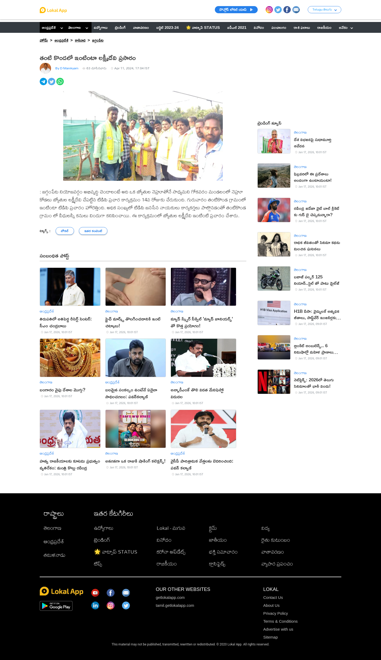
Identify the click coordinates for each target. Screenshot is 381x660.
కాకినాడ (80, 40)
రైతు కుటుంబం (275, 540)
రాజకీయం (167, 563)
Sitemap (270, 637)
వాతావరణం (272, 551)
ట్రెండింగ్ (102, 540)
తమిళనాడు (54, 555)
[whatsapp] (60, 84)
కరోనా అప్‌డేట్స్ (171, 551)
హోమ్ (44, 40)
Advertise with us (278, 629)
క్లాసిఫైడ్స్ (217, 563)
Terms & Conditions (280, 621)
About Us (271, 605)
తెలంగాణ (74, 27)
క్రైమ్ (213, 528)
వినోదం (164, 540)
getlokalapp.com (170, 597)
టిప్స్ (98, 563)
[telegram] (44, 84)
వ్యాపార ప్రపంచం (277, 563)
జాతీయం (218, 540)
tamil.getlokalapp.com (175, 605)
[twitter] (52, 84)
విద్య (265, 528)
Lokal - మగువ (171, 528)
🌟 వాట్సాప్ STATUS (115, 551)
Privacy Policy (275, 613)
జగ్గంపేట (97, 40)
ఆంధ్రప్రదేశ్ (49, 27)
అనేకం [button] (346, 27)
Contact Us (273, 597)
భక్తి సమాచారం (223, 551)
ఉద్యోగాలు (104, 528)
